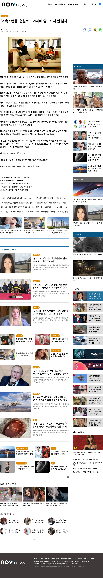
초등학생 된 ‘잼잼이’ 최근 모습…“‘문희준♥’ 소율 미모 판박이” (62, 532)
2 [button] (34, 539)
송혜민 (3, 29)
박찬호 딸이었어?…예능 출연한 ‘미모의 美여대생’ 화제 (56, 504)
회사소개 (41, 558)
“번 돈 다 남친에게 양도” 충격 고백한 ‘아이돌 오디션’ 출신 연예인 (38, 522)
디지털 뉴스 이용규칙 (83, 558)
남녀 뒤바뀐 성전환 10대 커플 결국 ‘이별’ (13, 180)
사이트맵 (91, 558)
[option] (33, 497)
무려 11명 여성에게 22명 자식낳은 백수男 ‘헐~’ (16, 187)
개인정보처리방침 (54, 558)
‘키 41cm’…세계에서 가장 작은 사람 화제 (14, 190)
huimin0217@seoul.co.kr (36, 159)
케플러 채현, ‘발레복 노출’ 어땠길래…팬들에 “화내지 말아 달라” (38, 532)
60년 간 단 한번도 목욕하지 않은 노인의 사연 (15, 183)
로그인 (35, 558)
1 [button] (33, 539)
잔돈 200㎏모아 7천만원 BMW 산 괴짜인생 (14, 177)
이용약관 (47, 558)
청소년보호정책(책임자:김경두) (68, 558)
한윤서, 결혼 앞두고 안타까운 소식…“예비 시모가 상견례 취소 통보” (32, 504)
